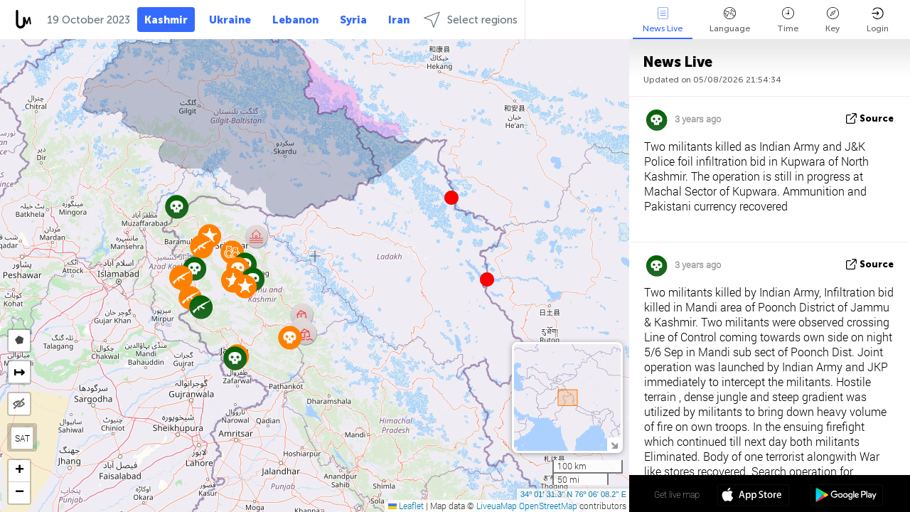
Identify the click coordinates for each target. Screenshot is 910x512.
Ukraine (230, 20)
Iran (399, 20)
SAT (22, 438)
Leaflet (406, 505)
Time (787, 20)
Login (878, 20)
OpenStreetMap (548, 505)
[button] (487, 279)
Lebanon (295, 20)
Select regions (471, 19)
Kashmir (166, 20)
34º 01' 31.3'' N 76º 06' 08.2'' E (573, 494)
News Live (662, 20)
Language (730, 20)
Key (832, 20)
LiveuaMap (496, 505)
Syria (353, 20)
